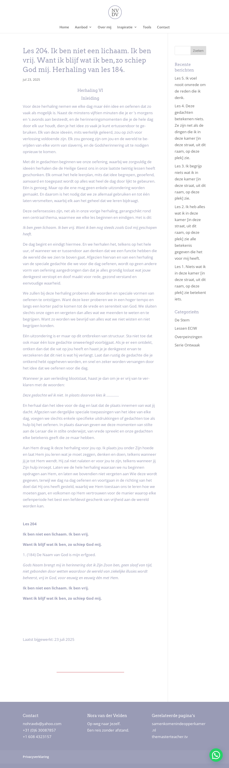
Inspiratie (125, 27)
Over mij (104, 27)
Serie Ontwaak (187, 345)
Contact (163, 27)
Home (64, 27)
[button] (216, 755)
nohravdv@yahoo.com (42, 723)
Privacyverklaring (36, 757)
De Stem (182, 320)
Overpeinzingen (188, 336)
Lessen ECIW (186, 328)
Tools (147, 27)
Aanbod (81, 27)
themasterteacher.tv (170, 736)
